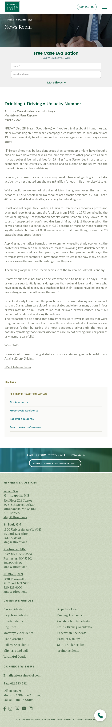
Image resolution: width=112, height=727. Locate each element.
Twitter (17, 709)
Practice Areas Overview (25, 427)
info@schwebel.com (27, 675)
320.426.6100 (12, 587)
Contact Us (86, 7)
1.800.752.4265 (74, 455)
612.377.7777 (50, 455)
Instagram (10, 709)
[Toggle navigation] (104, 6)
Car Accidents (19, 402)
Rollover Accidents (22, 419)
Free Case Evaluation (56, 53)
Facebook (4, 709)
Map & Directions (15, 517)
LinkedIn (31, 709)
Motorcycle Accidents (24, 410)
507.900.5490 (12, 562)
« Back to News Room (18, 367)
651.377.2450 (12, 538)
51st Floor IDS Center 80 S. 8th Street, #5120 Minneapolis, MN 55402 (19, 505)
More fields (55, 83)
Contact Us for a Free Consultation (53, 463)
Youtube (24, 709)
